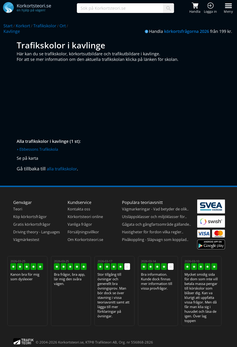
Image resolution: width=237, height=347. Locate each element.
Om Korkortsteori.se (85, 239)
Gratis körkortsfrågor (31, 224)
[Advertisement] (120, 99)
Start (7, 25)
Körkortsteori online (85, 216)
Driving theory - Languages (36, 231)
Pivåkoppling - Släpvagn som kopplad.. (155, 239)
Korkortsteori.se (71, 342)
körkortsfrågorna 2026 (186, 31)
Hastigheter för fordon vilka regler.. (152, 231)
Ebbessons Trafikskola (38, 149)
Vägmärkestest (26, 239)
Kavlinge (11, 31)
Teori (17, 209)
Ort (62, 25)
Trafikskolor (44, 25)
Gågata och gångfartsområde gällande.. (156, 224)
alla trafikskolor (62, 169)
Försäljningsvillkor (83, 231)
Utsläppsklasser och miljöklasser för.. (154, 216)
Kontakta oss (79, 209)
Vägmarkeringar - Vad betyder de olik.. (155, 209)
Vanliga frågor (80, 224)
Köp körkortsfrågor (30, 216)
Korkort (23, 25)
